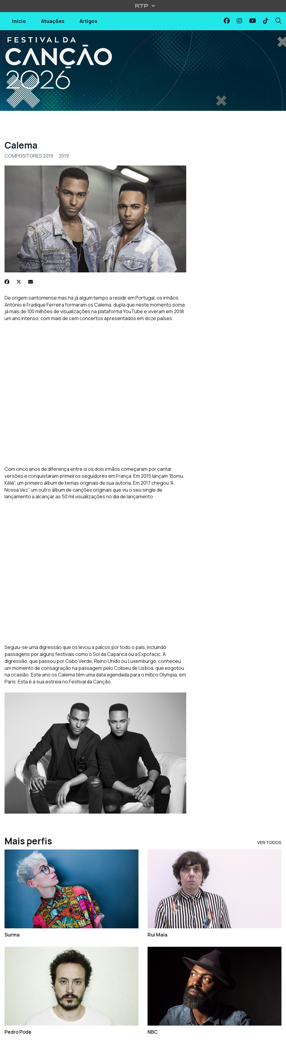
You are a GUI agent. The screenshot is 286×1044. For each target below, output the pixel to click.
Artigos (88, 21)
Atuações (52, 21)
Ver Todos (269, 842)
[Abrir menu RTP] (143, 5)
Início (19, 21)
